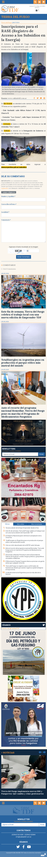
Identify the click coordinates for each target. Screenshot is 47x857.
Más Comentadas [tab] (36, 524)
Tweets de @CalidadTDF (10, 628)
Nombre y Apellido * (8, 196)
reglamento (4, 188)
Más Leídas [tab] (20, 524)
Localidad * (5, 212)
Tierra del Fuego (6, 22)
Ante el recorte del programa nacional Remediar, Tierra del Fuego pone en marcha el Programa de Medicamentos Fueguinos (23, 412)
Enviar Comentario (23, 257)
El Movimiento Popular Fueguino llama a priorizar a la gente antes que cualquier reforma (25, 562)
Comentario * (6, 220)
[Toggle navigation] (3, 2)
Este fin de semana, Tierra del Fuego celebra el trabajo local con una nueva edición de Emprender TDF (22, 314)
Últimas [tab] (7, 524)
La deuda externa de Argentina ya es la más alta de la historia (23, 573)
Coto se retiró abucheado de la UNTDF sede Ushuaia (23, 545)
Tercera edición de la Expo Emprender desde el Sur (22, 528)
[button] (35, 2)
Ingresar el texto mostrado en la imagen (23, 247)
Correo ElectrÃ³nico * (9, 204)
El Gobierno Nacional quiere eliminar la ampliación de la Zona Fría (23, 536)
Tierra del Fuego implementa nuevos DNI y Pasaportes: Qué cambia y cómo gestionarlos (23, 775)
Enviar (41, 454)
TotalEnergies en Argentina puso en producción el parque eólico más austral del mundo (22, 362)
